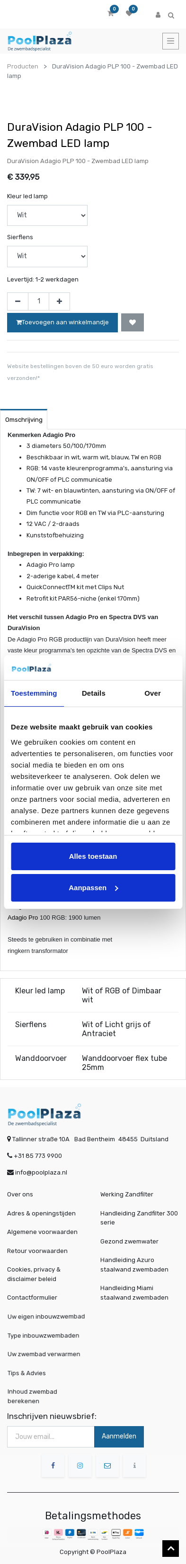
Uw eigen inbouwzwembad (46, 1316)
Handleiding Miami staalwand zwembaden (134, 1292)
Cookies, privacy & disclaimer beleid (34, 1274)
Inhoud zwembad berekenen (34, 1396)
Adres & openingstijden (41, 1213)
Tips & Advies (29, 1372)
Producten (22, 66)
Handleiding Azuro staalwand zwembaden (134, 1264)
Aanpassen (93, 888)
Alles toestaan (93, 856)
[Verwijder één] (17, 301)
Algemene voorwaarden (42, 1231)
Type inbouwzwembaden (44, 1335)
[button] (132, 322)
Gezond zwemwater (129, 1241)
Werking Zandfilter (126, 1194)
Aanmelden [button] (119, 1436)
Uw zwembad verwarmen (44, 1353)
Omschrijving (24, 419)
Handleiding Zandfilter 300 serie (139, 1218)
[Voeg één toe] (59, 301)
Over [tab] (152, 693)
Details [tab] (94, 693)
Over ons (20, 1194)
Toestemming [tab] (34, 693)
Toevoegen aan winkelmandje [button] (62, 322)
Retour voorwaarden (37, 1250)
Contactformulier (32, 1297)
